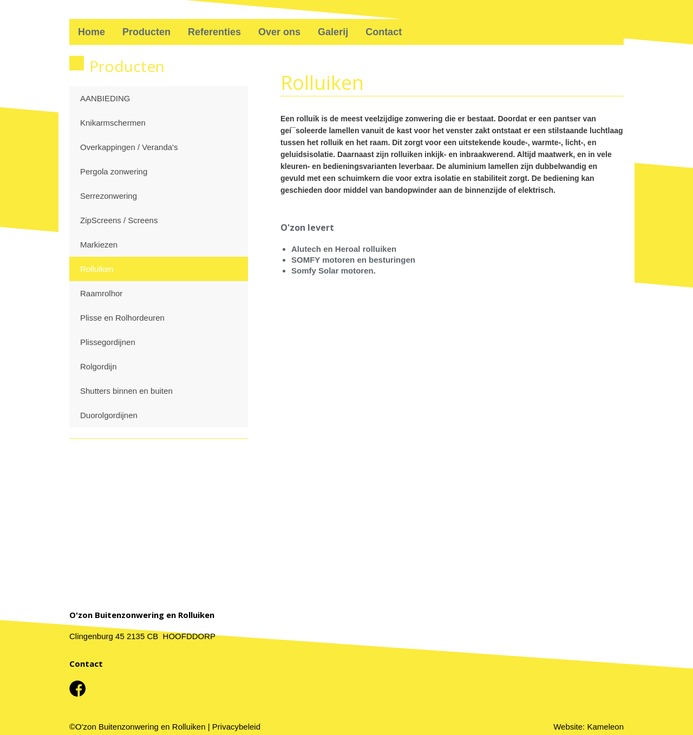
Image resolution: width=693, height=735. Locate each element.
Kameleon (605, 726)
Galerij (333, 32)
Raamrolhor (101, 293)
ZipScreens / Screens (119, 220)
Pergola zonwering (113, 171)
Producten (146, 32)
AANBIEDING (105, 98)
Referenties (214, 32)
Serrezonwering (108, 195)
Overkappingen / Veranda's (129, 147)
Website (568, 726)
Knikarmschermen (113, 122)
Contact (383, 32)
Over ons (279, 32)
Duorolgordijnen (109, 415)
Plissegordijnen (107, 342)
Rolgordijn (98, 366)
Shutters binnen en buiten (126, 390)
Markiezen (98, 244)
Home (91, 32)
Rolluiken (97, 269)
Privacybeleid (236, 726)
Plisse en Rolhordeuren (122, 317)
